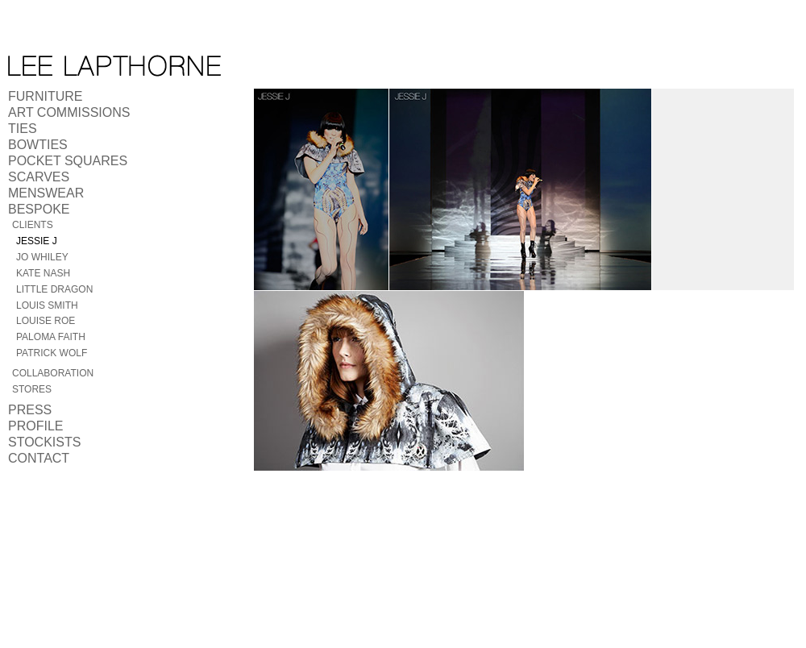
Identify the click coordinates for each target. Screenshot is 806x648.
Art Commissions (69, 112)
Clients (32, 225)
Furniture (45, 96)
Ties (22, 128)
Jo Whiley (42, 257)
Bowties (38, 145)
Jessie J (36, 241)
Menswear (46, 193)
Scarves (38, 177)
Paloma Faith (50, 337)
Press (30, 410)
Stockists (44, 442)
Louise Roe (45, 320)
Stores (32, 389)
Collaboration (52, 373)
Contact (38, 458)
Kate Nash (43, 273)
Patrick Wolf (51, 353)
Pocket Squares (67, 161)
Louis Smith (47, 305)
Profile (35, 426)
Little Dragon (54, 289)
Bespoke (38, 209)
